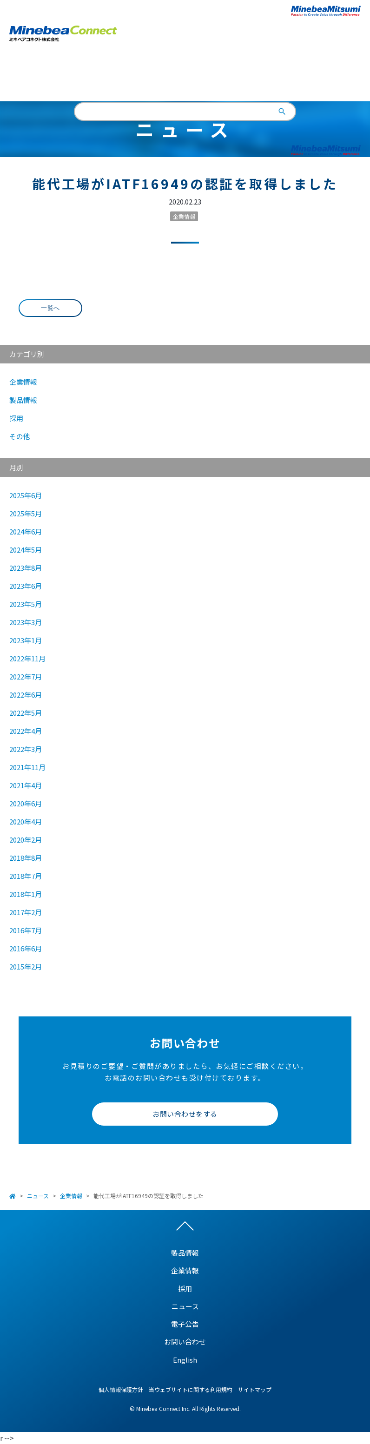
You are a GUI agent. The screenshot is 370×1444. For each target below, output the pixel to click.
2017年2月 (25, 912)
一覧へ (50, 307)
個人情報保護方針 (121, 1389)
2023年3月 (25, 622)
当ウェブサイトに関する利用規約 (190, 1389)
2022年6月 (25, 694)
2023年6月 (25, 586)
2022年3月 (25, 749)
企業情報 (184, 216)
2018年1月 (25, 894)
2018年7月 (25, 876)
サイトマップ (254, 1389)
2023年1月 (25, 640)
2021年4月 (25, 785)
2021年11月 (27, 767)
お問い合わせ (185, 1341)
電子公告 (185, 1324)
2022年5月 (25, 713)
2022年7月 (25, 676)
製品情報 (23, 400)
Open (354, 32)
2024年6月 (25, 531)
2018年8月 (25, 858)
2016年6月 (25, 948)
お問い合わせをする (185, 1114)
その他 (19, 436)
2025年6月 (25, 495)
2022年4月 (25, 731)
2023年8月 (25, 568)
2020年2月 (25, 839)
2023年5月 (25, 604)
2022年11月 (27, 658)
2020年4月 (25, 821)
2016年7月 (25, 930)
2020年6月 (25, 803)
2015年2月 (25, 966)
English (185, 76)
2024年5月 (25, 549)
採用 (16, 418)
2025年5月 (25, 513)
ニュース (38, 1196)
